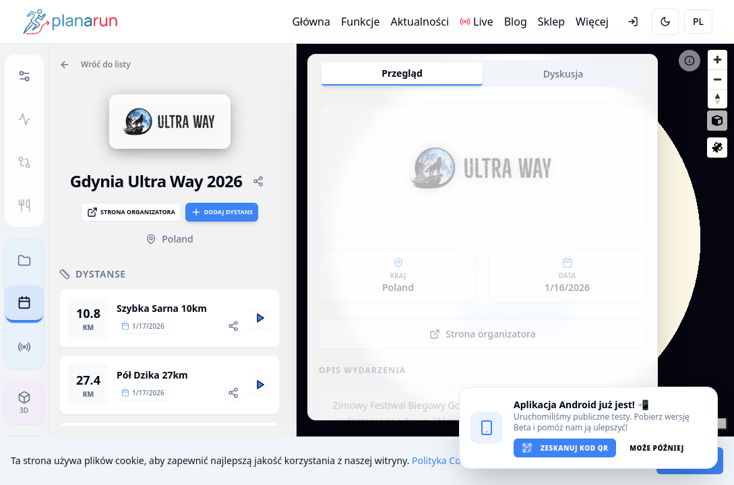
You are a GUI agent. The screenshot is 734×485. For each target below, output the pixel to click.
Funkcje (360, 21)
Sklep (551, 21)
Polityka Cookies (448, 460)
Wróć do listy (95, 64)
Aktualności (419, 21)
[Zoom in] (717, 59)
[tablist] (482, 73)
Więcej (592, 21)
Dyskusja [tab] (563, 73)
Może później (656, 448)
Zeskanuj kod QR (565, 448)
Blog (515, 21)
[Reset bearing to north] (717, 98)
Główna (311, 21)
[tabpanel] (482, 258)
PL (698, 21)
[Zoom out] (717, 79)
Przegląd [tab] (401, 73)
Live (476, 21)
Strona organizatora (131, 212)
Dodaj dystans (222, 212)
